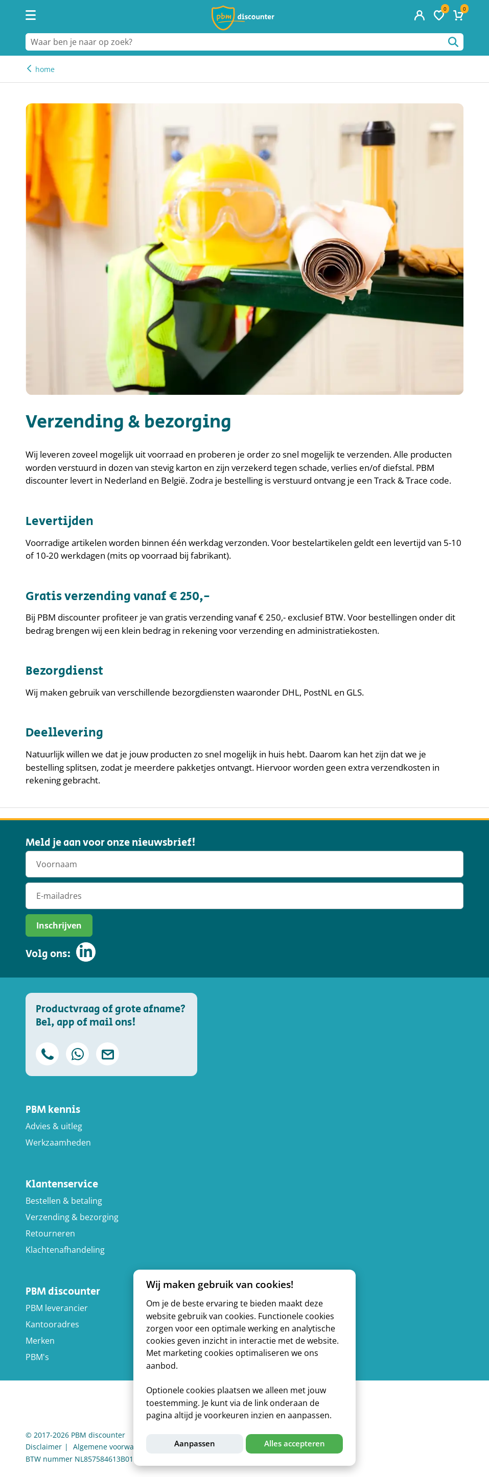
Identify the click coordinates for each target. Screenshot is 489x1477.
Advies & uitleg (54, 1126)
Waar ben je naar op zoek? (453, 42)
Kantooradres (52, 1324)
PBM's (37, 1357)
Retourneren (50, 1233)
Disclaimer (44, 1446)
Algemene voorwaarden (113, 1446)
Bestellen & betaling (64, 1200)
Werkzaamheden (58, 1142)
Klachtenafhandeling (65, 1249)
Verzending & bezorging (72, 1217)
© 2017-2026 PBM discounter (75, 1435)
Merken (40, 1340)
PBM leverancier (57, 1308)
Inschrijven (59, 925)
